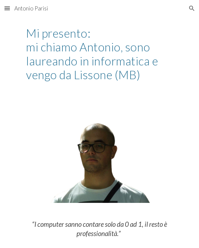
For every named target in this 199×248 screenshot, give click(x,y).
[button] (7, 8)
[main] (99, 54)
